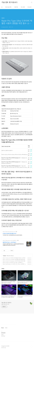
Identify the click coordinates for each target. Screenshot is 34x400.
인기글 (6, 377)
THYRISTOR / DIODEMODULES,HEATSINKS (12, 269)
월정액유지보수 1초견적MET (9, 276)
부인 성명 (23, 7)
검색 (29, 2)
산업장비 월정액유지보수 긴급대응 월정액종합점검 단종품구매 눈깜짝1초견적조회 (13, 278)
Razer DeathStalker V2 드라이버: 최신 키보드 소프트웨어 (13, 298)
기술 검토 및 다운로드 (9, 2)
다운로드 (4, 289)
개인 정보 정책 (8, 7)
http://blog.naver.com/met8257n (10, 274)
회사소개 (29, 7)
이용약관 (16, 7)
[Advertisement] (17, 40)
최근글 (2, 377)
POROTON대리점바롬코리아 (9, 267)
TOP (32, 396)
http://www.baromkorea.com (9, 265)
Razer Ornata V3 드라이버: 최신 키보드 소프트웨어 (12, 296)
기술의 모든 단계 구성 (5, 338)
